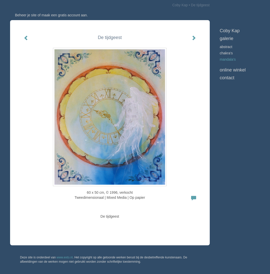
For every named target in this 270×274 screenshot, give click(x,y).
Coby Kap (180, 5)
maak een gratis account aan (64, 15)
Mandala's (228, 59)
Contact (227, 77)
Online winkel (233, 69)
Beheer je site (26, 15)
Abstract (226, 47)
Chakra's (226, 53)
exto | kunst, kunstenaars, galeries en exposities (24, 5)
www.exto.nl (64, 257)
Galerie (226, 38)
